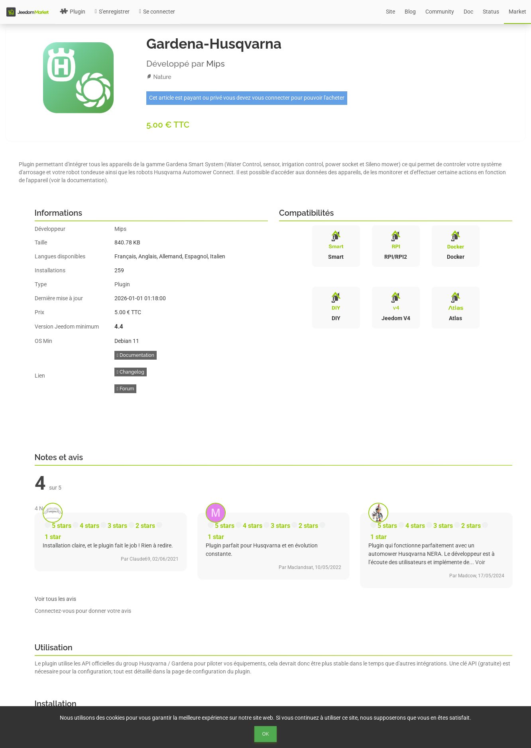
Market (517, 11)
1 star (53, 537)
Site (390, 11)
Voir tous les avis (55, 599)
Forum (125, 389)
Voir (480, 562)
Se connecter (157, 11)
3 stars (117, 526)
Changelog (130, 372)
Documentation (135, 355)
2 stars (145, 526)
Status (491, 11)
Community (439, 11)
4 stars (89, 526)
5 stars (61, 526)
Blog (410, 11)
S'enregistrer (112, 11)
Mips (215, 64)
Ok (265, 734)
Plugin (72, 11)
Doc (468, 11)
